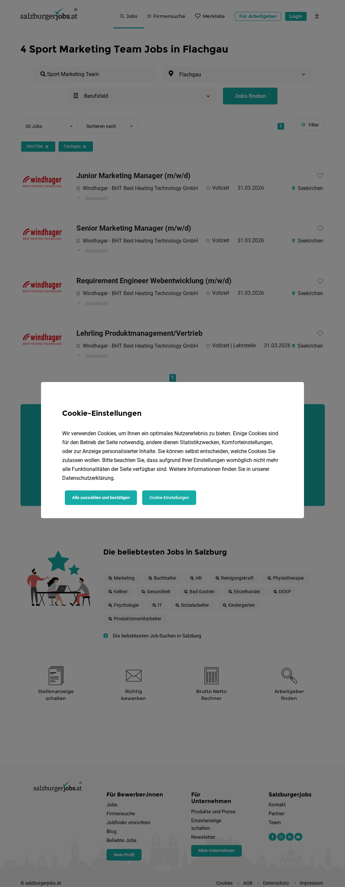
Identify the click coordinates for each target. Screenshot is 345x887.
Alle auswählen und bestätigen (101, 497)
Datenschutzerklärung (87, 478)
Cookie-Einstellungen (169, 497)
